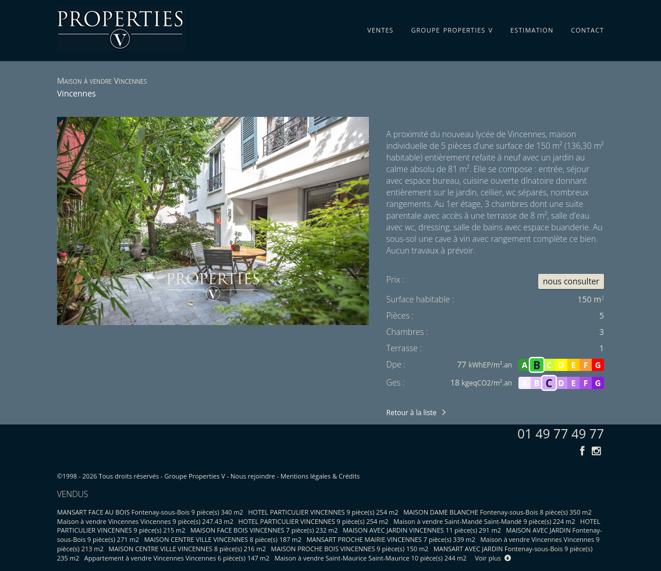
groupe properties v (452, 28)
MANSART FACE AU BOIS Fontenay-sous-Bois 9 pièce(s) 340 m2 (150, 512)
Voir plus (493, 558)
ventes (380, 28)
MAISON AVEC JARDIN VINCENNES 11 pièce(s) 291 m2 (422, 530)
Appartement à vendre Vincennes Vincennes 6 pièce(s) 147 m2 (176, 558)
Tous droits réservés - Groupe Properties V (162, 476)
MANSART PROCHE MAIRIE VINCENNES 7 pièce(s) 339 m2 (391, 539)
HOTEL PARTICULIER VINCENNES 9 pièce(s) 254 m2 (323, 512)
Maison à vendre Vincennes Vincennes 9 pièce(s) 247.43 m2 (145, 521)
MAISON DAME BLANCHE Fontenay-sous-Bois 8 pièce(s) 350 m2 (497, 512)
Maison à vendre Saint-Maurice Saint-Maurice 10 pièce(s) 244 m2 (371, 558)
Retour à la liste (411, 412)
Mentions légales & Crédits (320, 476)
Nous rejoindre (252, 476)
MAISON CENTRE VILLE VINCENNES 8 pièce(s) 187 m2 (222, 539)
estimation (531, 28)
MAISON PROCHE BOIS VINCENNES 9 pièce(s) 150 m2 (350, 548)
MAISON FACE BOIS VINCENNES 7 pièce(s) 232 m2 (263, 530)
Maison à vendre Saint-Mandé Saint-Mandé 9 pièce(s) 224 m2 (484, 521)
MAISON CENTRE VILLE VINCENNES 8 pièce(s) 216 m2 (187, 548)
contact (587, 28)
